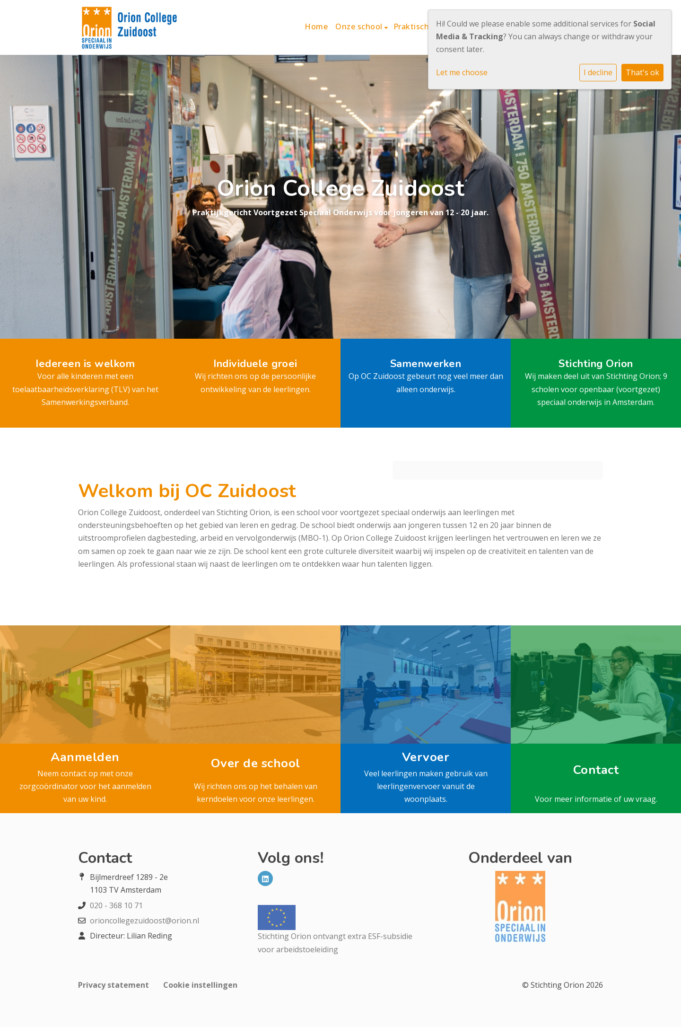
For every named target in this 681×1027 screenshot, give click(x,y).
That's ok (642, 72)
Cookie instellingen (200, 985)
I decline (598, 72)
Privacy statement (113, 985)
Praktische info (423, 26)
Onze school (359, 26)
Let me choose (462, 72)
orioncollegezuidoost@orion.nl (144, 920)
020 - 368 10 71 (116, 905)
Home (316, 26)
